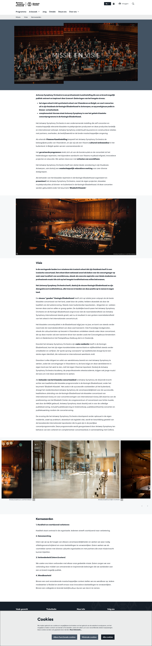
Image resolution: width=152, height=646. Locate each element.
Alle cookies (108, 637)
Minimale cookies (89, 637)
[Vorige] (142, 506)
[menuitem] (21, 11)
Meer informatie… (76, 630)
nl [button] (107, 4)
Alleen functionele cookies (64, 637)
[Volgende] (148, 506)
